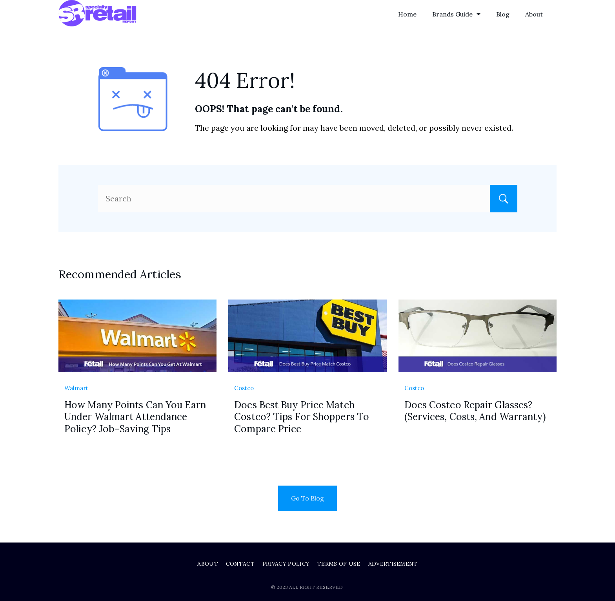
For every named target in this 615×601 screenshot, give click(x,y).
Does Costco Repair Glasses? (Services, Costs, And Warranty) (475, 410)
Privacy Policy (285, 563)
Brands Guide (456, 14)
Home (407, 14)
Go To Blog (307, 498)
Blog (502, 14)
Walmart (76, 388)
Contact (240, 563)
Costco (244, 388)
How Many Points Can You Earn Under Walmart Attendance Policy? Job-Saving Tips (135, 416)
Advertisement (393, 563)
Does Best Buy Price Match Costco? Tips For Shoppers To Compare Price (301, 416)
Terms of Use (338, 563)
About (534, 14)
